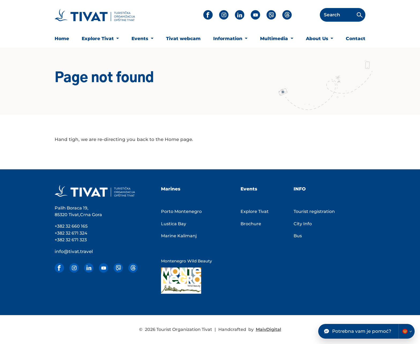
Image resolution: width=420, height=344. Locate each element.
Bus (298, 235)
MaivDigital (268, 329)
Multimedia (274, 38)
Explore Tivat (98, 38)
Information (228, 38)
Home (62, 38)
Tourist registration (314, 211)
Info (300, 189)
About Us (317, 38)
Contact (355, 38)
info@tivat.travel (74, 251)
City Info (303, 223)
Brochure (251, 223)
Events (140, 38)
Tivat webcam (183, 38)
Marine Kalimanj (179, 235)
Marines (170, 189)
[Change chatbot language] (407, 331)
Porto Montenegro (181, 211)
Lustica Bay (173, 223)
